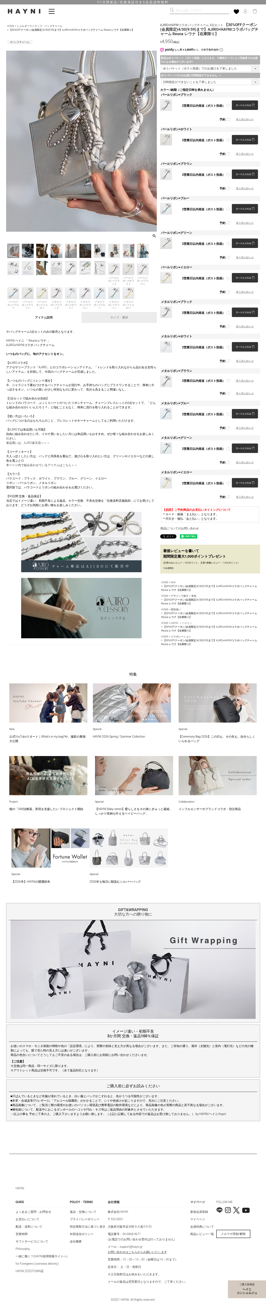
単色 (193, 595)
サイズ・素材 (119, 317)
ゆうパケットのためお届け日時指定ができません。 (191, 75)
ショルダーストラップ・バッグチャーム (39, 26)
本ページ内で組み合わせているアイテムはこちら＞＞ (41, 465)
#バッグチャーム (20, 42)
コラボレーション (181, 636)
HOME (10, 26)
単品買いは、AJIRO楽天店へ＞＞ (28, 443)
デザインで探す (180, 595)
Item (173, 582)
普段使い (176, 609)
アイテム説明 (44, 317)
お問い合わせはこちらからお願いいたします (137, 1252)
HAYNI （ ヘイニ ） (182, 623)
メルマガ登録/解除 (233, 1233)
